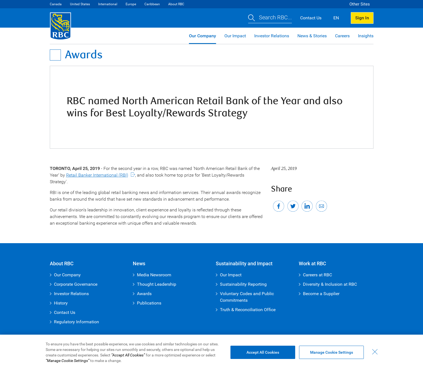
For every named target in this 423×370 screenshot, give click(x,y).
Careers (342, 35)
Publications (149, 303)
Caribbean (152, 4)
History (61, 303)
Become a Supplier (321, 293)
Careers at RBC (317, 274)
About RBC (176, 4)
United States (80, 4)
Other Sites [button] (359, 4)
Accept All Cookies (262, 352)
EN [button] (336, 17)
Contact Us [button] (310, 17)
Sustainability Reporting (243, 284)
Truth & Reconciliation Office (248, 309)
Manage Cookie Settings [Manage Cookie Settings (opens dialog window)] (331, 352)
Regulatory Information (76, 321)
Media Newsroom (154, 274)
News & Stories (312, 35)
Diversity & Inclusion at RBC (330, 284)
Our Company (202, 35)
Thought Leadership (156, 284)
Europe (131, 4)
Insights (365, 35)
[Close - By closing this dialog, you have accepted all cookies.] (375, 352)
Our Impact (235, 35)
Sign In (362, 17)
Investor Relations (271, 35)
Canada (56, 4)
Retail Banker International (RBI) (97, 175)
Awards (144, 293)
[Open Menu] (55, 55)
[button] (270, 18)
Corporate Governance (75, 284)
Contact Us (64, 312)
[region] (211, 352)
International (107, 4)
